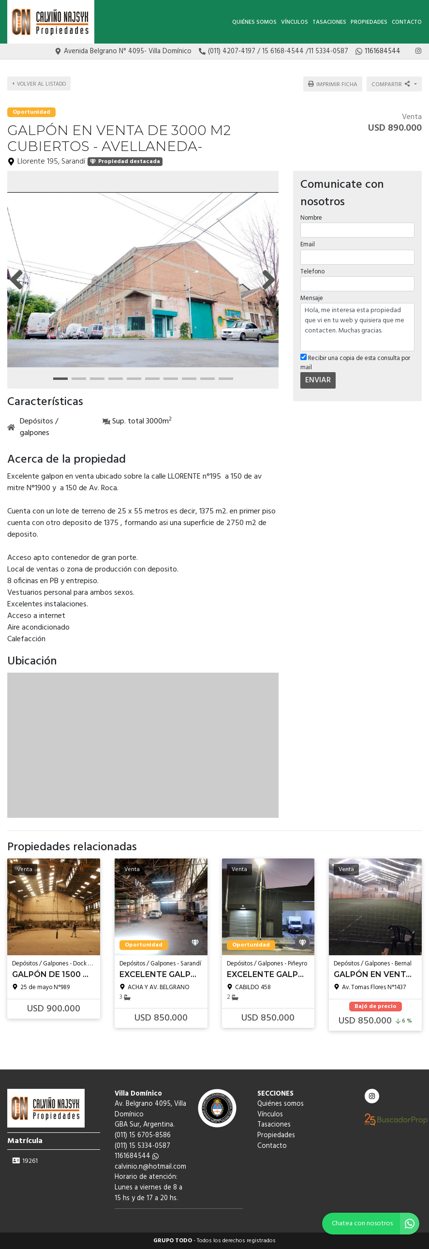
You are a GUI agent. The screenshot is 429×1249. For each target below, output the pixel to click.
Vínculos (294, 22)
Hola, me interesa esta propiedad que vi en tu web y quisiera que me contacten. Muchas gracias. (357, 326)
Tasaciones (329, 22)
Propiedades (369, 22)
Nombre (311, 217)
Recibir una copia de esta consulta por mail (355, 362)
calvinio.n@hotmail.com (150, 1167)
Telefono (312, 270)
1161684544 (137, 1156)
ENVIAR (318, 380)
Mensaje (311, 297)
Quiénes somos (254, 22)
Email (307, 244)
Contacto (407, 22)
